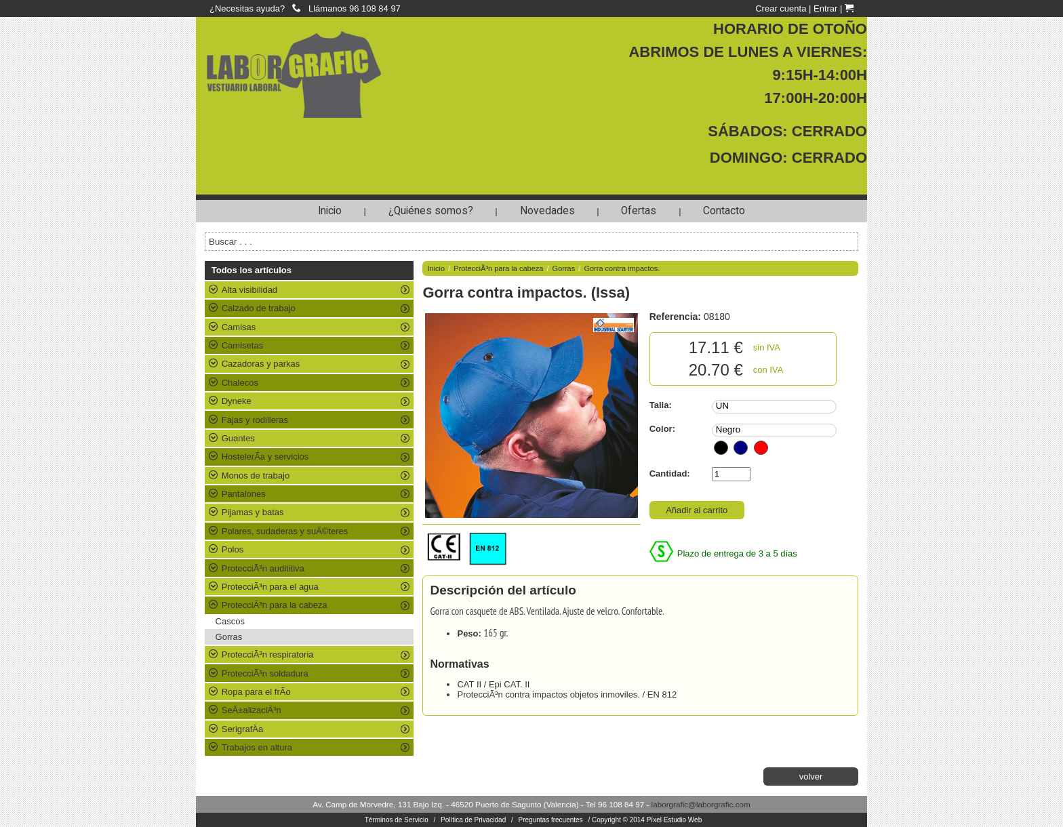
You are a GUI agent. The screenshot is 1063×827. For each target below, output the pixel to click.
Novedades (547, 211)
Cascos (230, 621)
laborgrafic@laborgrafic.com (700, 804)
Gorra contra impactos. (622, 268)
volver (811, 776)
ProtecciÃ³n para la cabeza (498, 268)
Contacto (724, 211)
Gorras (229, 637)
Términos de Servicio (396, 820)
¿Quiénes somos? (430, 211)
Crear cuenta (780, 8)
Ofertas (638, 211)
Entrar (825, 8)
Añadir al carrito (696, 510)
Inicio (330, 211)
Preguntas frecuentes (551, 820)
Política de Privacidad (473, 820)
